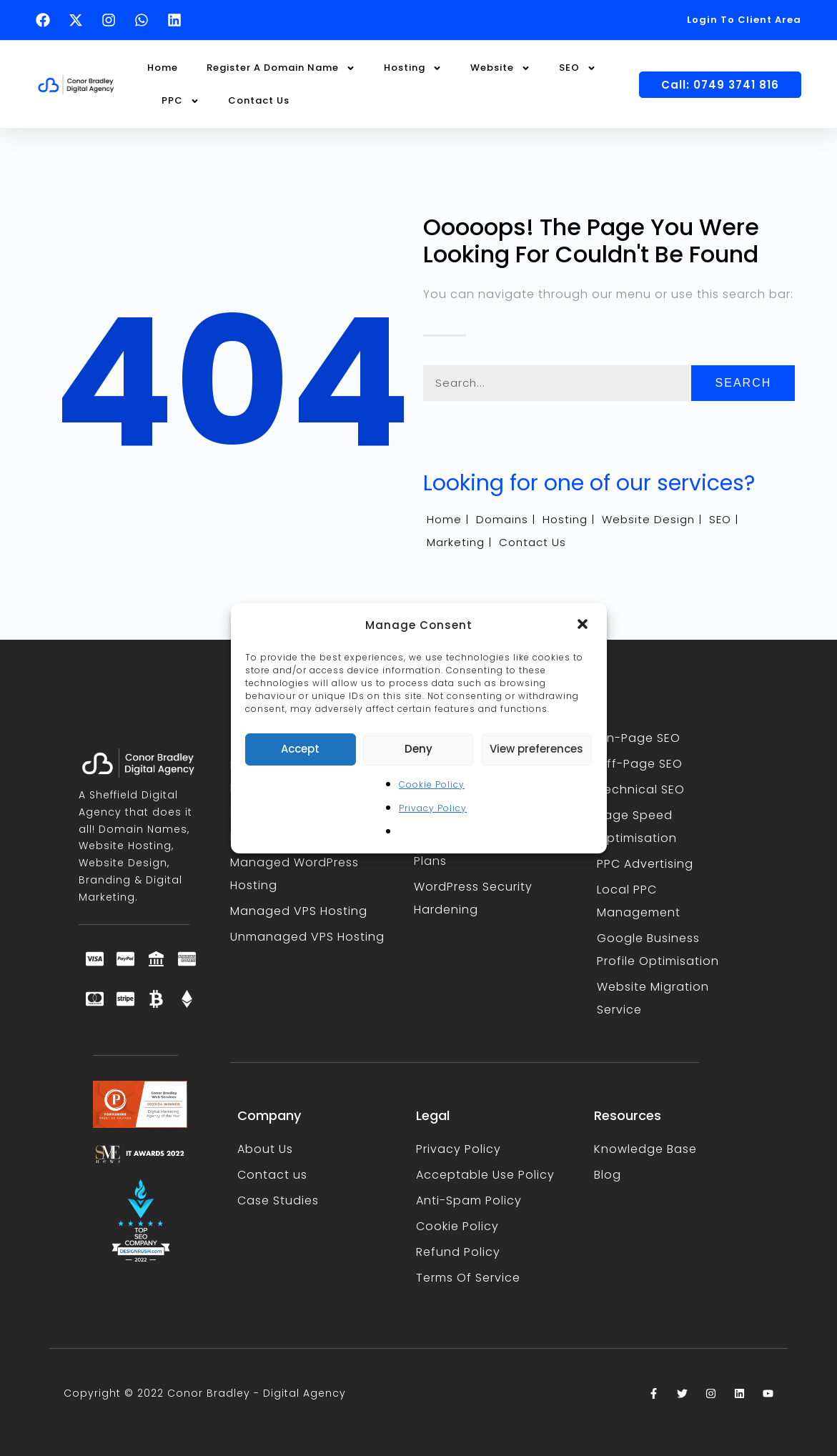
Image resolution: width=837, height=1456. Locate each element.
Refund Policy (458, 1252)
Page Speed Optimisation (637, 826)
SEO (577, 68)
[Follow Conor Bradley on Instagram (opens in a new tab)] (112, 20)
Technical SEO (641, 789)
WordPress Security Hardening (473, 898)
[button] (584, 625)
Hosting (413, 68)
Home (162, 67)
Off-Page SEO (640, 764)
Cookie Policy (432, 784)
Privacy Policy (433, 808)
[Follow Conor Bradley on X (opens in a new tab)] (79, 20)
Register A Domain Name (281, 68)
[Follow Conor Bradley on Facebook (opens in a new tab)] (46, 20)
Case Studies (278, 1200)
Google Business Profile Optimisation (658, 949)
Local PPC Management (638, 901)
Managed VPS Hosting (298, 911)
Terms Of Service (468, 1277)
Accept (300, 748)
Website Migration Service (653, 998)
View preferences (536, 748)
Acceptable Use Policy (485, 1175)
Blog (607, 1175)
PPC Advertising (645, 864)
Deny (418, 748)
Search (743, 383)
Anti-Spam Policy (469, 1200)
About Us (265, 1149)
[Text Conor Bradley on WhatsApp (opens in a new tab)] (145, 20)
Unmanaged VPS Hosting (307, 936)
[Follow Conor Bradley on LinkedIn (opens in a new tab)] (178, 20)
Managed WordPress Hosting (294, 873)
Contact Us (258, 100)
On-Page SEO (638, 738)
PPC (180, 101)
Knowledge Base (645, 1149)
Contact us (272, 1175)
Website (500, 68)
